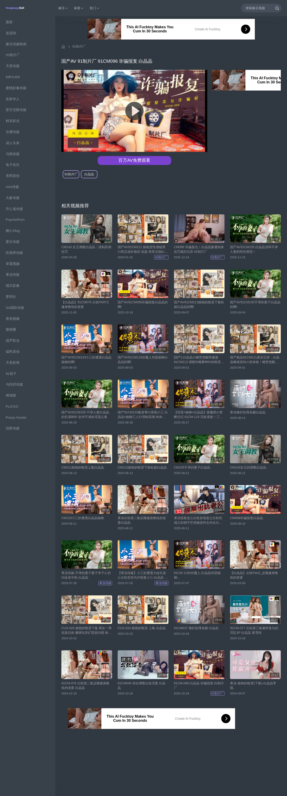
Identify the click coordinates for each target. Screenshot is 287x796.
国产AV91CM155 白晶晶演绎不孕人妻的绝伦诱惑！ (254, 249)
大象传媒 (13, 198)
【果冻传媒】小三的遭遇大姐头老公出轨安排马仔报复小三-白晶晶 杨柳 (143, 575)
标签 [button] (79, 8)
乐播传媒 (13, 132)
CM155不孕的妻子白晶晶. (192, 467)
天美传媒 (13, 66)
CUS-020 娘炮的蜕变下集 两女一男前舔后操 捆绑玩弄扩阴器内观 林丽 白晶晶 (86, 630)
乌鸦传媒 (13, 154)
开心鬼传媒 (14, 209)
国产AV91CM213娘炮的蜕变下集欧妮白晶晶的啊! (199, 304)
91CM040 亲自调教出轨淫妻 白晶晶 (141, 685)
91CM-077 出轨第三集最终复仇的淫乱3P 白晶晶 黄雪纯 (254, 630)
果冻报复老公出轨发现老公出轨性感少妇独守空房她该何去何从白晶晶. (198, 520)
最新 (9, 22)
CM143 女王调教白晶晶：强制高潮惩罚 (86, 249)
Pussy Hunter (16, 417)
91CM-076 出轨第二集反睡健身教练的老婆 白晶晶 (85, 685)
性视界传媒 (14, 253)
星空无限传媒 (16, 110)
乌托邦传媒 (14, 384)
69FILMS (13, 77)
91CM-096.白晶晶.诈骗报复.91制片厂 (199, 685)
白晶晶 (89, 174)
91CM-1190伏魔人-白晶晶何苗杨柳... (197, 575)
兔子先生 (13, 165)
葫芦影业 (13, 340)
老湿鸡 (11, 33)
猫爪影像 (13, 285)
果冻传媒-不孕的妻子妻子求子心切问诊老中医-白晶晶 (86, 575)
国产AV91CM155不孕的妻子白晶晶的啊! (255, 304)
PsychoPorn (15, 220)
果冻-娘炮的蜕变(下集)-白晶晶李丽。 (253, 685)
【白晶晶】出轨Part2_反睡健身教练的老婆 (254, 575)
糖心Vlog (13, 231)
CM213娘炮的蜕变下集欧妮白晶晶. (143, 467)
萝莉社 (11, 296)
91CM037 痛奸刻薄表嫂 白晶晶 (196, 628)
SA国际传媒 (15, 308)
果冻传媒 (13, 274)
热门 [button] (95, 8)
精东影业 (13, 121)
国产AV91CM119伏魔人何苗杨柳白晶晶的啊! (143, 359)
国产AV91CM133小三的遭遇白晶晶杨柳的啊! (86, 359)
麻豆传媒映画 (16, 44)
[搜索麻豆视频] (261, 8)
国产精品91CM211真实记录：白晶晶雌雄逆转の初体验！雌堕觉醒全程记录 (254, 359)
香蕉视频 (13, 319)
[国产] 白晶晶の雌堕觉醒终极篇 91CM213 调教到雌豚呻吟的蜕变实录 (199, 359)
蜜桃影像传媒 (16, 88)
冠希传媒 (13, 428)
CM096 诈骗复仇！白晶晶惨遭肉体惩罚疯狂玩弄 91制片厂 (199, 249)
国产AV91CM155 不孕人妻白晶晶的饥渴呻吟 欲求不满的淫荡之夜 (85, 414)
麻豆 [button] (63, 8)
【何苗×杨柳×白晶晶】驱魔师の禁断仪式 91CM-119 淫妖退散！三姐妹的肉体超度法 (198, 414)
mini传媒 (12, 187)
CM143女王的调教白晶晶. (248, 467)
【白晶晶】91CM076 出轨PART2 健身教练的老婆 (85, 304)
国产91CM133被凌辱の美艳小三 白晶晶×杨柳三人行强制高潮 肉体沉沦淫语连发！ (143, 414)
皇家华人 (13, 99)
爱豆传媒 (13, 242)
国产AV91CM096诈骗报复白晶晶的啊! (143, 304)
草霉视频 (13, 264)
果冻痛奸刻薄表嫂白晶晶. (248, 412)
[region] (27, 406)
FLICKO (12, 406)
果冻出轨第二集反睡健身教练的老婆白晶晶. (142, 520)
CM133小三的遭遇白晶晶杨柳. (83, 518)
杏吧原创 (13, 176)
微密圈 (11, 329)
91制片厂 (13, 55)
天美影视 (13, 362)
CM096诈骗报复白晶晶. (247, 518)
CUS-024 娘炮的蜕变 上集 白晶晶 (142, 628)
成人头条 (13, 143)
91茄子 (11, 373)
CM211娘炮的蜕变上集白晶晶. (83, 467)
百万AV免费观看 (134, 160)
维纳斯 (11, 395)
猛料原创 (13, 351)
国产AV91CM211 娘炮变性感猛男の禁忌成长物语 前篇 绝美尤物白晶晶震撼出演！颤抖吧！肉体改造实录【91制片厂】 (143, 249)
